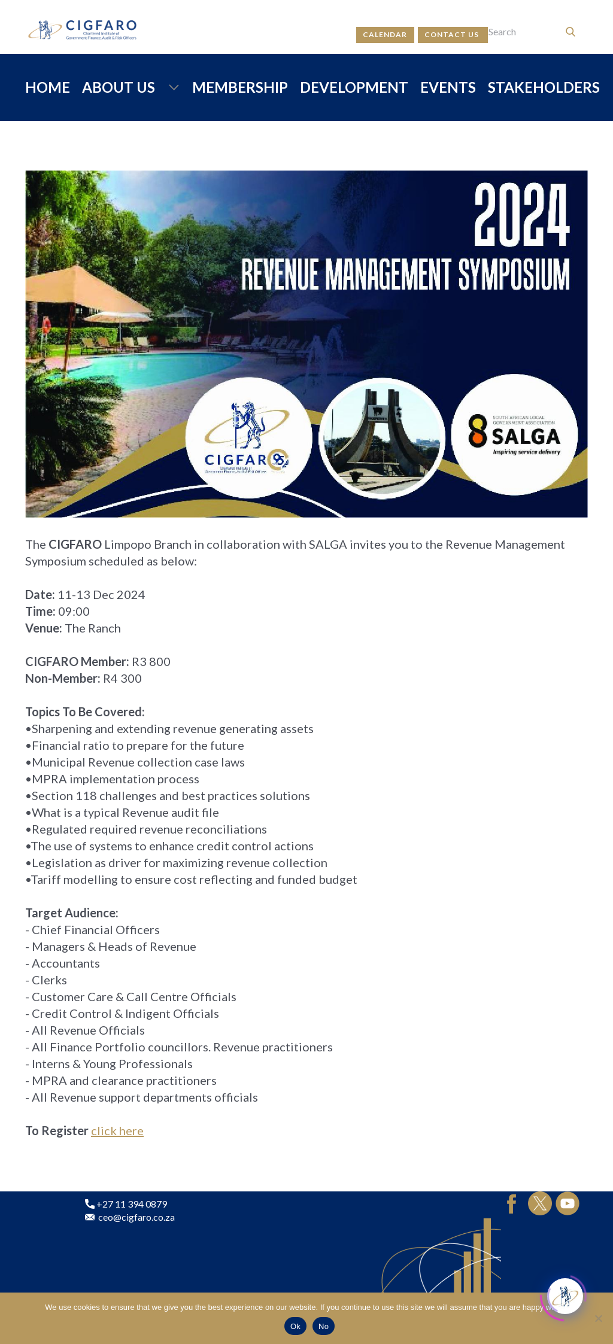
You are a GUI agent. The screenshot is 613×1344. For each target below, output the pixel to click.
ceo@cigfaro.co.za (130, 1217)
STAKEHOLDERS (544, 87)
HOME (47, 87)
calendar (385, 34)
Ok (295, 1326)
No (323, 1326)
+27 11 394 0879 (126, 1204)
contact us (452, 34)
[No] (598, 1318)
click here (117, 1130)
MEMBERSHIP (240, 87)
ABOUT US (118, 87)
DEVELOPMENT (354, 87)
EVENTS (448, 87)
